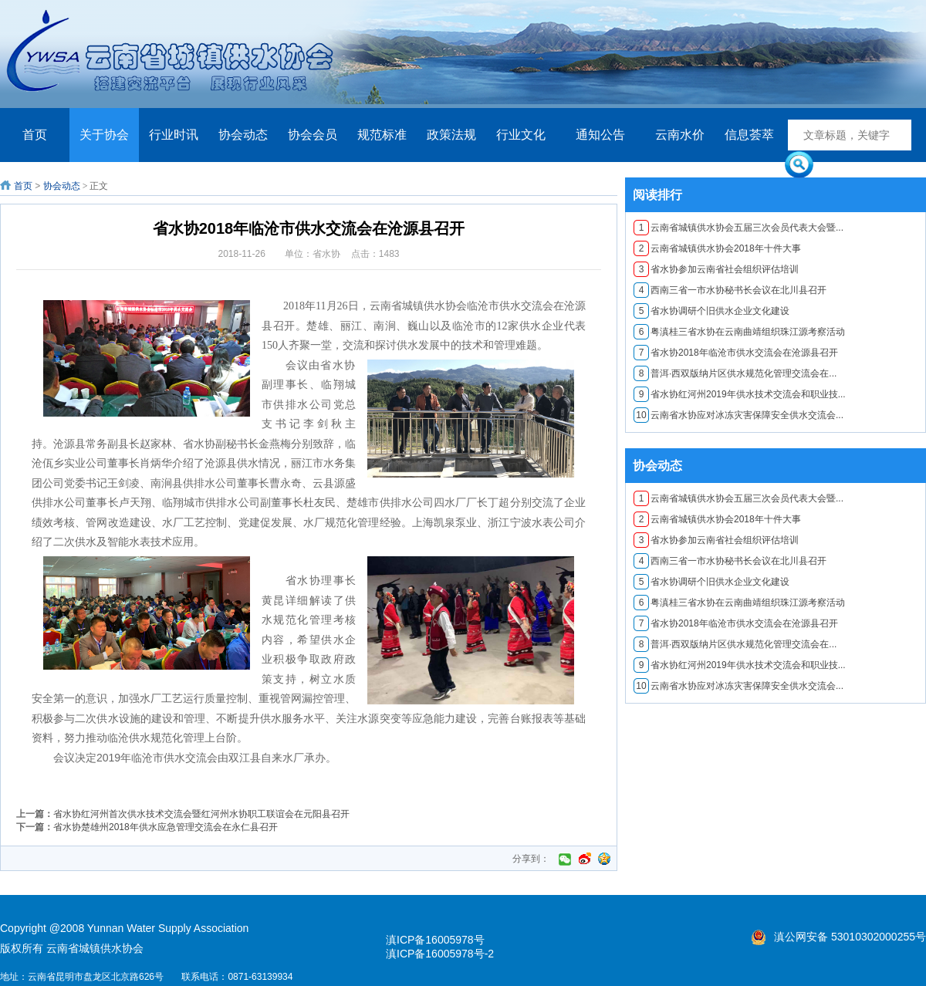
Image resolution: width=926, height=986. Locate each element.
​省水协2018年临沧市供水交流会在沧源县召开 (736, 352)
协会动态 (243, 134)
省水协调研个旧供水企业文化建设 (711, 311)
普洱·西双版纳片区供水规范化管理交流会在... (735, 373)
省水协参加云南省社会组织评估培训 (716, 269)
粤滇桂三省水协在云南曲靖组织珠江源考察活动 (739, 331)
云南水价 (680, 134)
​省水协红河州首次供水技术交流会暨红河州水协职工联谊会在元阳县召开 (201, 814)
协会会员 (312, 134)
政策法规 (451, 134)
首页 (34, 134)
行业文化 (521, 134)
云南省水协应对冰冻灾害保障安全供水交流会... (738, 415)
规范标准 (382, 134)
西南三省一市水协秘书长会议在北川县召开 (730, 290)
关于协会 (104, 134)
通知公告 (600, 134)
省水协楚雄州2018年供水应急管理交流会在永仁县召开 (165, 827)
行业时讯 (173, 134)
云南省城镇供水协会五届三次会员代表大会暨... (738, 227)
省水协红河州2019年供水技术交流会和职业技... (740, 394)
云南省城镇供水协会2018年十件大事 (717, 248)
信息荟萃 (749, 134)
